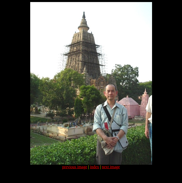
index (94, 167)
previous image (74, 167)
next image (111, 167)
